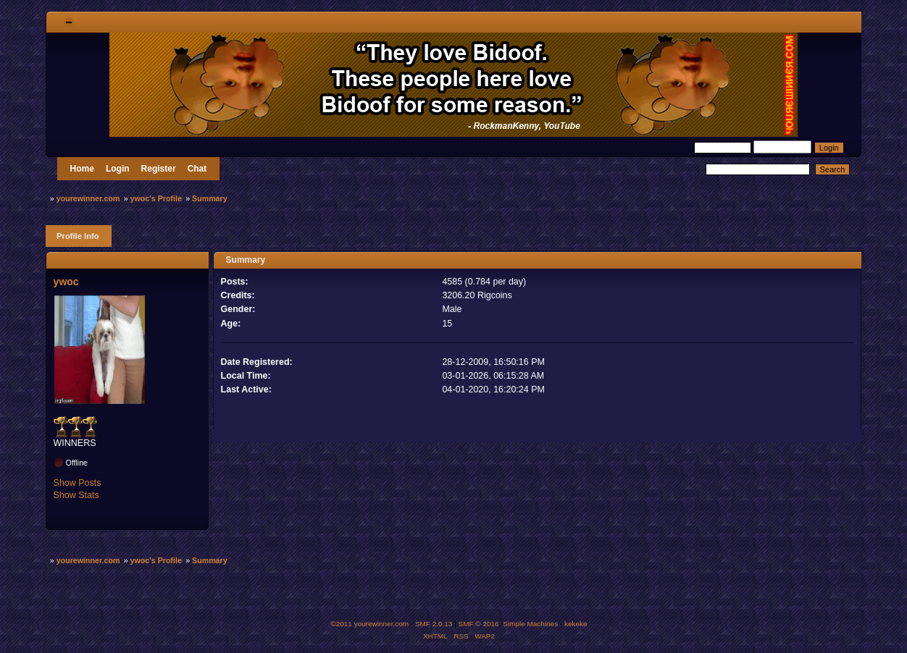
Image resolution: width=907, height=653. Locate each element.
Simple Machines (530, 624)
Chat (197, 169)
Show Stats (76, 495)
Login (118, 169)
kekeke (576, 624)
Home (82, 169)
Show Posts (77, 483)
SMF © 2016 (479, 624)
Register (158, 169)
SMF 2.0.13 (434, 624)
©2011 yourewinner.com (369, 624)
